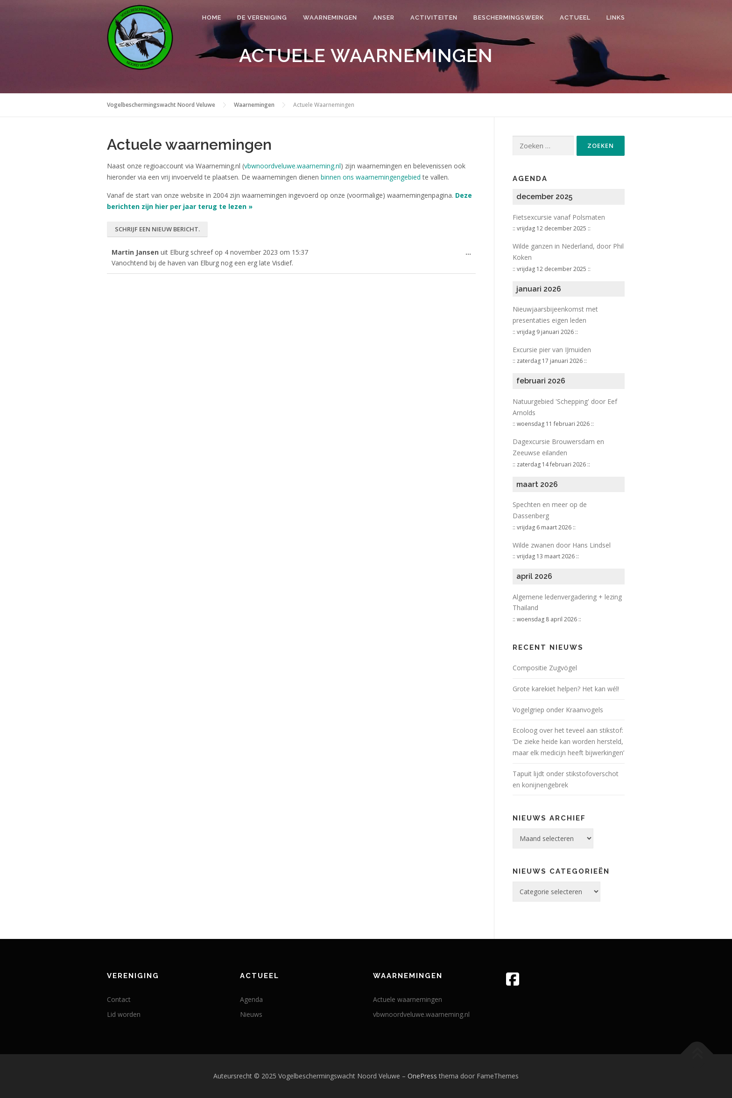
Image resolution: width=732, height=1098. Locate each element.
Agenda (251, 999)
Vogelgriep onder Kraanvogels (558, 709)
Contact (119, 999)
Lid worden (124, 1014)
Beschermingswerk (508, 17)
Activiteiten (434, 17)
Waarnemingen (330, 17)
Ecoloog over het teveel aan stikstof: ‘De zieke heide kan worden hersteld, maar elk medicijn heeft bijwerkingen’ (568, 741)
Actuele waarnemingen (407, 999)
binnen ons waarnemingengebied (371, 177)
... (470, 254)
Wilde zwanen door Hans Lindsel (562, 545)
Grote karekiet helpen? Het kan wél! (566, 688)
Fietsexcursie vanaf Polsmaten (559, 217)
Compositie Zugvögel (545, 667)
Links (615, 17)
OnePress (422, 1075)
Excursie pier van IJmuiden (552, 349)
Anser (383, 17)
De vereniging (262, 17)
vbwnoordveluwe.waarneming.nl (292, 165)
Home (211, 17)
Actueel (575, 17)
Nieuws (251, 1014)
